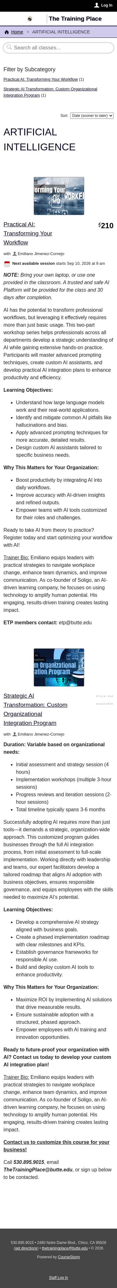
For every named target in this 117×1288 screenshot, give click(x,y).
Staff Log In (58, 1277)
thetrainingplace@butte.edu (65, 1248)
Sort (64, 115)
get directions (26, 1248)
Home (17, 31)
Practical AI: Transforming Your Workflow (40, 79)
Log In (106, 5)
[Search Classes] (55, 48)
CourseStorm (69, 1257)
